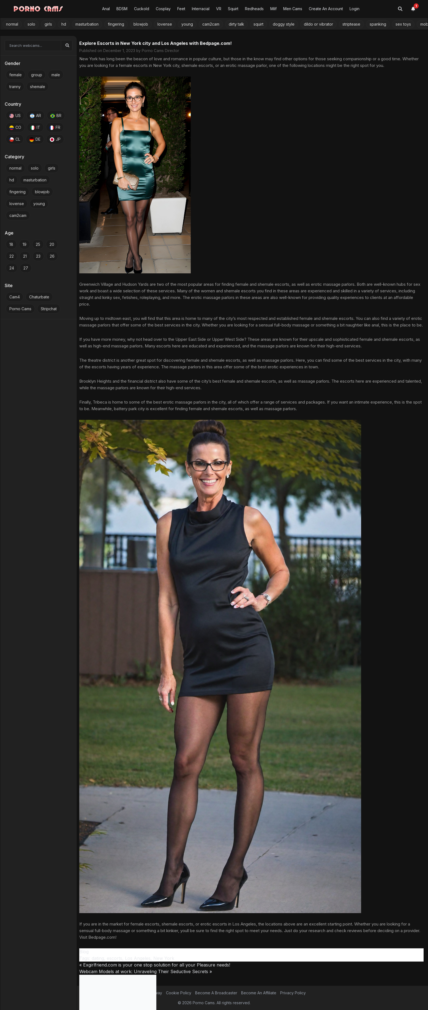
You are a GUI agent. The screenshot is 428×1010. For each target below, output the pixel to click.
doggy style (284, 24)
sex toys (403, 24)
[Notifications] (416, 8)
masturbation (87, 24)
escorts (114, 958)
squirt (258, 24)
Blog (84, 951)
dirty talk (236, 24)
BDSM (121, 8)
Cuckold (141, 8)
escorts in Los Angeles (234, 924)
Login (354, 8)
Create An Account (326, 8)
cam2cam (210, 24)
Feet (181, 8)
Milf (273, 8)
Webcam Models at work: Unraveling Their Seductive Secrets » (145, 971)
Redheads (254, 8)
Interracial (200, 8)
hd (63, 24)
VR (218, 8)
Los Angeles (138, 958)
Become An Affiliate (258, 992)
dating (98, 958)
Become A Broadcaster (216, 992)
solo (31, 24)
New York (163, 958)
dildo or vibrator (318, 24)
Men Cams (292, 8)
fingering (116, 24)
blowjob (140, 24)
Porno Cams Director (160, 50)
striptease (351, 24)
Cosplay (163, 8)
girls (48, 24)
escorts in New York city (156, 65)
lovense (164, 24)
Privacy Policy (293, 992)
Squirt (233, 8)
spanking (378, 24)
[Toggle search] (400, 8)
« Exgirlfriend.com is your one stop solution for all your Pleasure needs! (154, 965)
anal (375, 325)
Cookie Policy (178, 992)
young (187, 24)
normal (12, 24)
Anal (106, 8)
